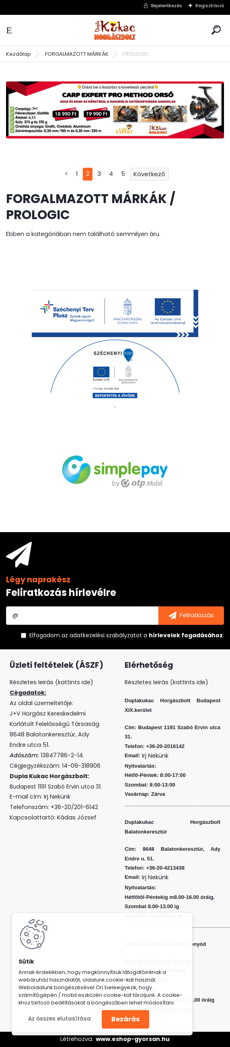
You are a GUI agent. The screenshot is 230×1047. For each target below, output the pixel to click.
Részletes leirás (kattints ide (50, 682)
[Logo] (115, 30)
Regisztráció (209, 5)
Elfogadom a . (126, 635)
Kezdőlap (18, 54)
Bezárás (125, 1019)
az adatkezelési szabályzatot (102, 635)
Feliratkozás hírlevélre (61, 592)
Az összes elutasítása (59, 1019)
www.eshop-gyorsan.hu (133, 1039)
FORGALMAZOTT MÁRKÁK (77, 54)
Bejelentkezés (166, 5)
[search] (216, 30)
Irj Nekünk (57, 797)
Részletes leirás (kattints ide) (166, 682)
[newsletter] (191, 615)
